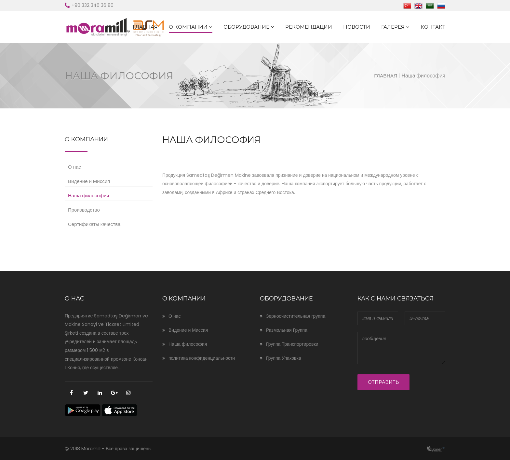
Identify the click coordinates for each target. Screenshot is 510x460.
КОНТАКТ (433, 27)
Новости (356, 27)
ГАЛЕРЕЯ (393, 27)
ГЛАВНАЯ (145, 27)
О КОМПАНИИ (188, 27)
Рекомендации (308, 27)
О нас (74, 166)
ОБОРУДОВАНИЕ (246, 27)
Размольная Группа (286, 330)
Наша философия (88, 195)
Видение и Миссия (89, 181)
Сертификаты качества (94, 224)
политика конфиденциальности (201, 358)
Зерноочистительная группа (295, 316)
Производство (84, 209)
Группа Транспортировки (292, 344)
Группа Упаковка (283, 358)
